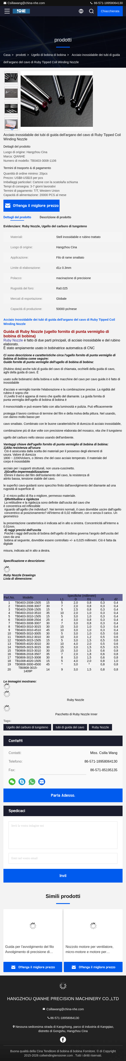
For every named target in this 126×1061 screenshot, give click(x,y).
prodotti (21, 55)
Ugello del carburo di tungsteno (27, 727)
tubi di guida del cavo (70, 727)
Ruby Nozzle (100, 727)
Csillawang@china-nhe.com (24, 3)
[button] (12, 129)
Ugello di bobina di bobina (48, 55)
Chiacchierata (110, 11)
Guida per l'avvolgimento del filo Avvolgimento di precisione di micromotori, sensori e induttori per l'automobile (31, 950)
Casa (7, 55)
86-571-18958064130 (106, 3)
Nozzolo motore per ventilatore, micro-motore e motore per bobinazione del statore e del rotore (93, 950)
